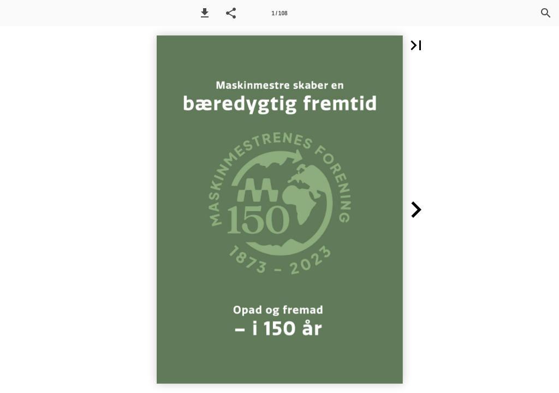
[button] (205, 13)
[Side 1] (279, 13)
